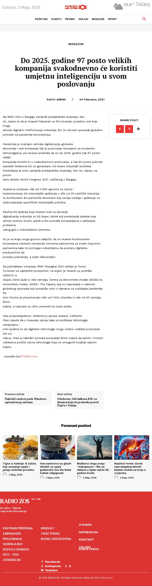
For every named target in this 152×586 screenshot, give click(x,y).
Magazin (76, 44)
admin (61, 99)
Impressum (88, 532)
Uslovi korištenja (89, 548)
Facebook (52, 561)
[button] (144, 19)
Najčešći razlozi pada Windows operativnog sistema (26, 400)
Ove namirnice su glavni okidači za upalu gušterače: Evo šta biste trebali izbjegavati (55, 468)
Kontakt (86, 539)
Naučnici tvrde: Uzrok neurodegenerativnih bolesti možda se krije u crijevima (129, 468)
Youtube (51, 570)
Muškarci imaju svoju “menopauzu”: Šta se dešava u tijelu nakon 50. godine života (93, 468)
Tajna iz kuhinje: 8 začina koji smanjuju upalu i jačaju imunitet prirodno (19, 466)
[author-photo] (5, 474)
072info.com (29, 356)
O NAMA (85, 525)
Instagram (53, 565)
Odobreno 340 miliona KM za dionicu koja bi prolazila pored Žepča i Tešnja (78, 402)
